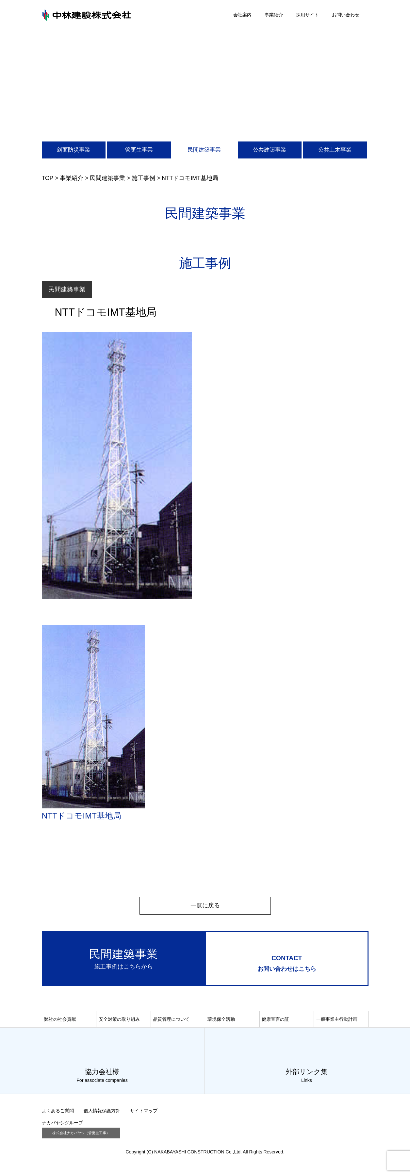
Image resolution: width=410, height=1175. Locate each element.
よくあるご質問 (58, 1112)
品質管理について (171, 1020)
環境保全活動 (221, 1020)
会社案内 (242, 14)
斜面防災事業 (73, 149)
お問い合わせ (345, 14)
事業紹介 (274, 14)
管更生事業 (139, 149)
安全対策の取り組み (119, 1020)
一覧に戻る (205, 905)
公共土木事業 (335, 149)
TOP (48, 178)
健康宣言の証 (275, 1020)
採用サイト (307, 14)
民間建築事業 (204, 149)
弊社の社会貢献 (60, 1020)
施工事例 (143, 178)
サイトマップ (143, 1112)
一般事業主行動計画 (336, 1020)
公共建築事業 (269, 149)
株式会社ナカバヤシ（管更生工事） (81, 1135)
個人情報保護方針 (102, 1112)
